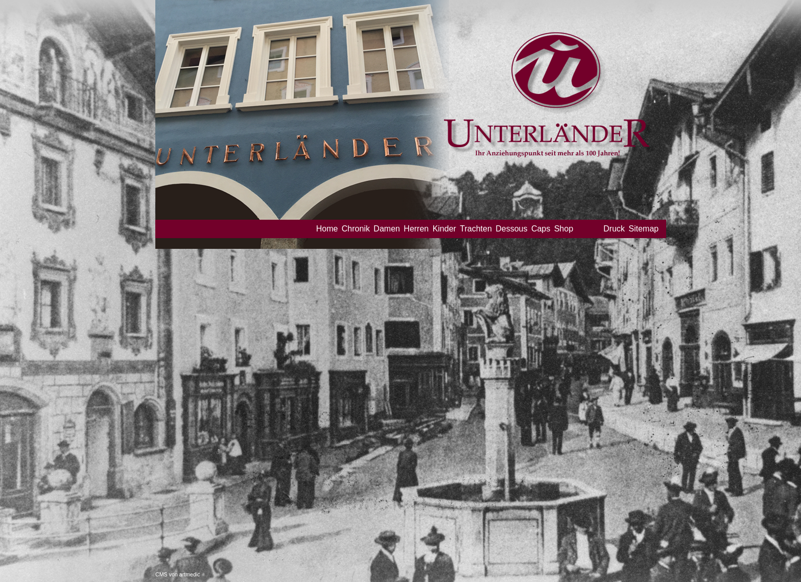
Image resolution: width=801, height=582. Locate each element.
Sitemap (643, 228)
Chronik (356, 228)
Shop (563, 228)
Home (327, 228)
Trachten (476, 228)
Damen (386, 228)
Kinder (444, 228)
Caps (540, 228)
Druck (614, 228)
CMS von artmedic (177, 574)
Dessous (511, 228)
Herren (416, 228)
